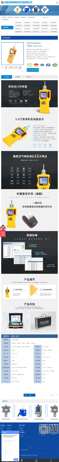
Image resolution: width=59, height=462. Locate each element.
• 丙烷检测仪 (36, 31)
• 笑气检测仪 (27, 28)
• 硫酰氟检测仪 (18, 31)
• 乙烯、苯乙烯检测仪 (46, 31)
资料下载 (28, 76)
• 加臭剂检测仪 (36, 22)
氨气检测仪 (16, 17)
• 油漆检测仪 (27, 25)
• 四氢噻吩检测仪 (28, 22)
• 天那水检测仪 (53, 28)
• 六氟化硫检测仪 (45, 22)
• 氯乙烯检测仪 (44, 25)
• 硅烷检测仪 (44, 28)
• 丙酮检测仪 (18, 28)
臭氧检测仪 (23, 17)
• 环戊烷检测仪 (27, 31)
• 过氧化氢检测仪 (19, 22)
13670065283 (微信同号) (33, 70)
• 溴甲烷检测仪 (36, 25)
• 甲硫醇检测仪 (36, 28)
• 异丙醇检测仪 (53, 31)
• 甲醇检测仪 (53, 22)
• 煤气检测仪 (53, 25)
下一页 (51, 395)
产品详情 (6, 76)
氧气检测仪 (10, 17)
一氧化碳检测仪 (4, 19)
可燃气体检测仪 (31, 17)
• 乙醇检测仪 (18, 25)
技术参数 (17, 76)
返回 (30, 395)
